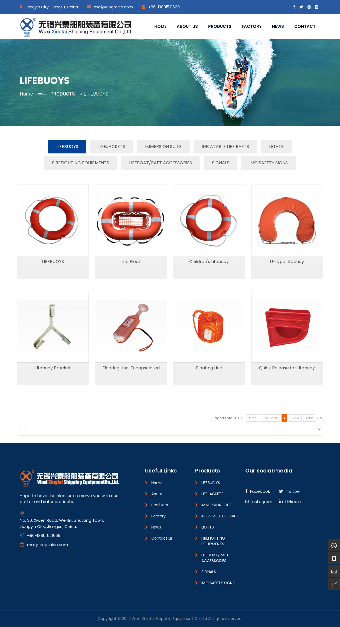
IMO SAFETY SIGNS (268, 163)
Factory (252, 26)
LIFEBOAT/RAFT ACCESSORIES (160, 163)
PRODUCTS (62, 94)
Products (219, 26)
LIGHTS (276, 146)
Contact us (162, 538)
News (278, 26)
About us (187, 26)
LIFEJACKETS (111, 146)
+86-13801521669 (161, 7)
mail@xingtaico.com (110, 7)
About (157, 494)
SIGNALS (220, 163)
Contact (305, 26)
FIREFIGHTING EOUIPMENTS (80, 163)
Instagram (258, 501)
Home (160, 26)
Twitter (289, 491)
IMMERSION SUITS (163, 146)
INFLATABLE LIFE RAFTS (225, 146)
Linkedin (290, 501)
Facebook (257, 491)
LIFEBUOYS (67, 146)
